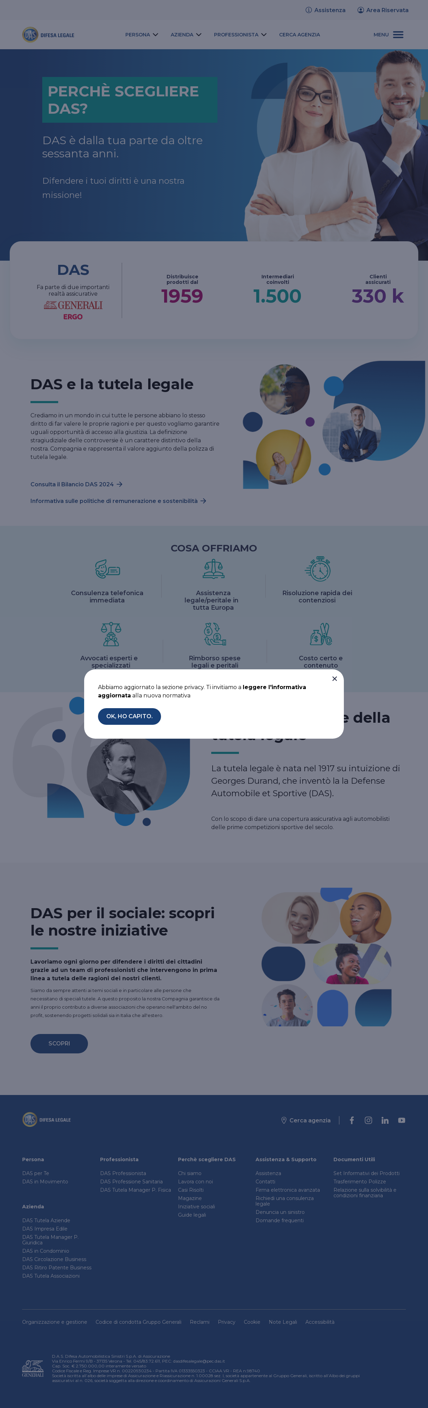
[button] (334, 679)
